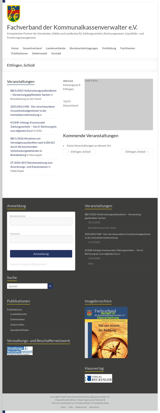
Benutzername (17, 216)
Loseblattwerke (18, 313)
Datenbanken (17, 319)
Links (71, 407)
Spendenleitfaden (19, 329)
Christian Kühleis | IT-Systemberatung (92, 403)
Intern (63, 407)
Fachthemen (127, 48)
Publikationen (19, 53)
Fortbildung (109, 48)
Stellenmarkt (39, 53)
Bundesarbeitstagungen (84, 48)
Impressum (94, 407)
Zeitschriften (17, 324)
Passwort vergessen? (21, 264)
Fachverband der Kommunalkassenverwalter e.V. (72, 27)
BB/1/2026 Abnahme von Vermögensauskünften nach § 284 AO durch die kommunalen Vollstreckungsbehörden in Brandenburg (32, 146)
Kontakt (56, 53)
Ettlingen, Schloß (79, 151)
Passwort (15, 233)
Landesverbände (55, 48)
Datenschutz (81, 407)
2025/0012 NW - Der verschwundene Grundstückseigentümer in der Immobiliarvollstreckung (32, 110)
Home (14, 48)
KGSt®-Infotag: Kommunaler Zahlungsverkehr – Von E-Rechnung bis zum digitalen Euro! (33, 126)
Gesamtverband (32, 48)
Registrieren (40, 264)
